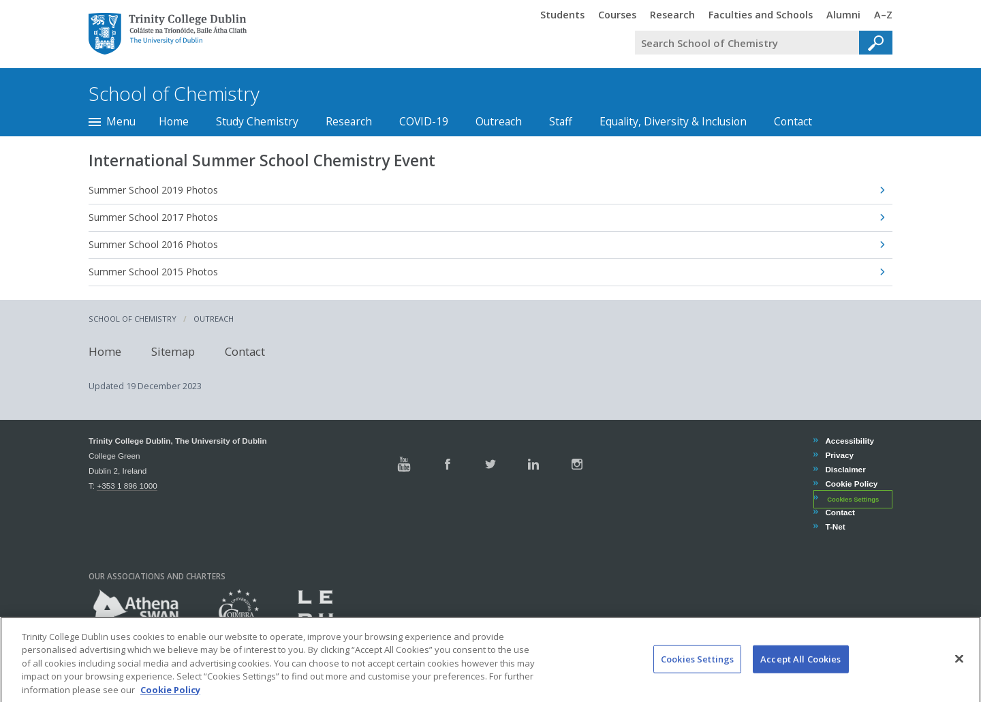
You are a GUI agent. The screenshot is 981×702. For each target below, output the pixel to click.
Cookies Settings (853, 498)
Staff (560, 121)
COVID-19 (423, 121)
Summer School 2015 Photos (153, 271)
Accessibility (849, 440)
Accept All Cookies (800, 673)
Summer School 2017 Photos (153, 217)
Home (174, 121)
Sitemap (173, 351)
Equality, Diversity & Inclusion (673, 121)
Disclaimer (844, 469)
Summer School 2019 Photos (153, 189)
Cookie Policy (850, 483)
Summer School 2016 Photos (153, 244)
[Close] (959, 673)
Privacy (839, 455)
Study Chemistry (257, 121)
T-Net (834, 526)
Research (349, 121)
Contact (793, 121)
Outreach (499, 121)
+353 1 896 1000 (127, 485)
